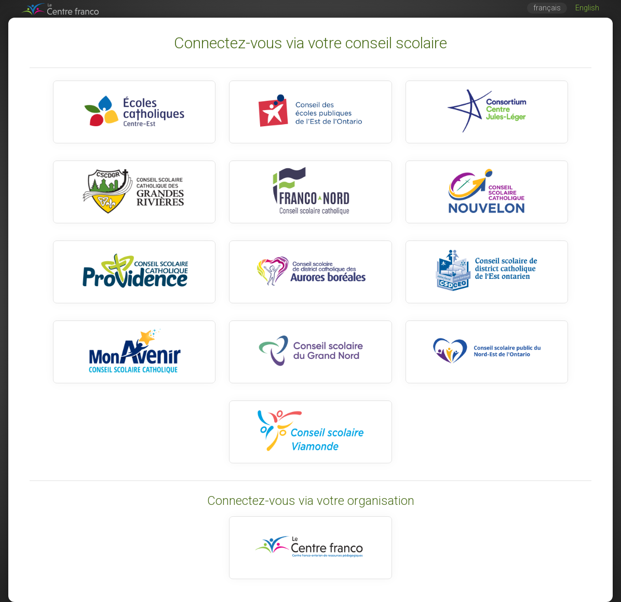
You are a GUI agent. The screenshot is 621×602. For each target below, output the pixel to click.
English (587, 8)
